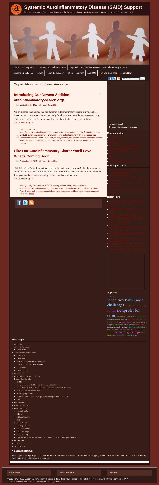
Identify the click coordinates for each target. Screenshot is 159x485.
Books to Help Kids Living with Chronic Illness (126, 244)
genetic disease (79, 138)
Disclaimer (21, 355)
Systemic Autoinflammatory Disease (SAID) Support (83, 7)
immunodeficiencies (37, 140)
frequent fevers (84, 188)
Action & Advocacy (55, 73)
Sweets (86, 140)
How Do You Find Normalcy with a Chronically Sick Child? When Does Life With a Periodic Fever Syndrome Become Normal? (128, 219)
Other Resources (23, 423)
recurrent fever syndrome (76, 191)
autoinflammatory (27, 132)
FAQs (111, 140)
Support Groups (23, 432)
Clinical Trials (22, 411)
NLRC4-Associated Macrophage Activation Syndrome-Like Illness (43, 396)
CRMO (19, 382)
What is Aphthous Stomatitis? (119, 175)
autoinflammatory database (66, 132)
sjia (80, 140)
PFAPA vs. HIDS (115, 180)
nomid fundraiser (127, 322)
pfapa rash (114, 325)
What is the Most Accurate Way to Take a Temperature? (129, 178)
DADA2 (41, 138)
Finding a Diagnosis (28, 129)
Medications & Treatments (118, 151)
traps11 (142, 332)
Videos (40, 73)
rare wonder (140, 324)
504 (119, 322)
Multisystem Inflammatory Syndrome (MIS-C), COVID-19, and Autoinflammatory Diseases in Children (126, 203)
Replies (23, 143)
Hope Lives (113, 225)
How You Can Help (108, 73)
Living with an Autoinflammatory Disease (124, 148)
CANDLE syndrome (28, 135)
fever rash (49, 138)
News (75, 185)
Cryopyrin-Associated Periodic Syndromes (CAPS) (36, 385)
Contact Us (44, 67)
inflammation (111, 335)
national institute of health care (127, 324)
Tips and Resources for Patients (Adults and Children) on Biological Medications (48, 437)
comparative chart (44, 135)
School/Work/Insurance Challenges (121, 161)
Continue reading (23, 122)
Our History (21, 367)
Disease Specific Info (23, 73)
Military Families (23, 417)
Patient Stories (114, 156)
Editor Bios (21, 358)
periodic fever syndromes (54, 191)
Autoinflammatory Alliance (115, 67)
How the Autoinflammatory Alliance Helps (54, 185)
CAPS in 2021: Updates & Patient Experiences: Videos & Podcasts (45, 388)
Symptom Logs (22, 434)
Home (16, 67)
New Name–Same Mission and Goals (31, 361)
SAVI (76, 140)
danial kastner (111, 297)
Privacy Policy (29, 67)
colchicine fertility (141, 327)
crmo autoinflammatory (68, 135)
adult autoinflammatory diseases (134, 306)
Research (82, 185)
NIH (18, 420)
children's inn (131, 327)
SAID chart (68, 140)
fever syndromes (61, 138)
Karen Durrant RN (49, 105)
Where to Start (59, 67)
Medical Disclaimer (66, 473)
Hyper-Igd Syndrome (25, 393)
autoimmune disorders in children (117, 319)
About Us (91, 73)
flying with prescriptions (129, 335)
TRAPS (20, 399)
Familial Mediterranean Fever (28, 391)
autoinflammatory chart (44, 132)
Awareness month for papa (117, 327)
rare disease (57, 140)
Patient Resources (75, 73)
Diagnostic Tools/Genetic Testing (84, 67)
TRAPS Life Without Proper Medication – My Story (127, 214)
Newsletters (21, 350)
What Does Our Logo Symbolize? (32, 364)
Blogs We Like (25, 426)
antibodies (119, 335)
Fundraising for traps (127, 332)
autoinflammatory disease (66, 188)
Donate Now (125, 73)
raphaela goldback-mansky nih (126, 316)
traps (92, 140)
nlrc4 (49, 140)
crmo (55, 135)
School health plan (140, 316)
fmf (70, 138)
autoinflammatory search (89, 132)
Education (20, 414)
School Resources (23, 429)
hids (26, 140)
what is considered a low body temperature (120, 329)
